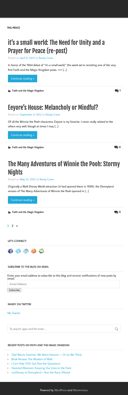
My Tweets (13, 313)
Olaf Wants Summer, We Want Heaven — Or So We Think (46, 354)
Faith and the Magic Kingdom (28, 90)
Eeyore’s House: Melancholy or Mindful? (53, 107)
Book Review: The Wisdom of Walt (31, 359)
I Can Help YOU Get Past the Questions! (35, 363)
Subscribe (14, 290)
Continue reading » (22, 78)
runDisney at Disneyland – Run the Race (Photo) (40, 372)
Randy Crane (46, 58)
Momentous (80, 390)
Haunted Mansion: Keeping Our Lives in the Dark (41, 368)
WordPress (60, 390)
